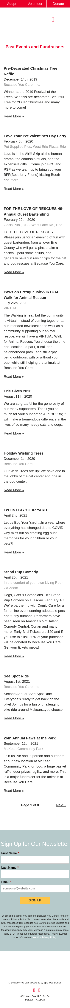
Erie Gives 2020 (17, 391)
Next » (61, 805)
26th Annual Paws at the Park (30, 738)
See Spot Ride (16, 676)
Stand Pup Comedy (21, 572)
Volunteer (35, 4)
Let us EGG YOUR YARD (25, 510)
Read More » (14, 116)
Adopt (11, 4)
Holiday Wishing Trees (23, 453)
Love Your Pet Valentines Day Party (35, 136)
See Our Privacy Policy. (44, 937)
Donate (58, 4)
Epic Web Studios (52, 982)
